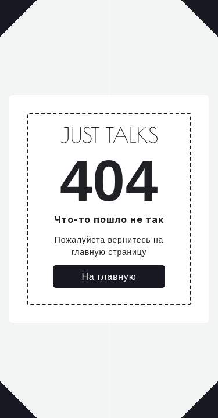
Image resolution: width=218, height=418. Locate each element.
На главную (109, 277)
